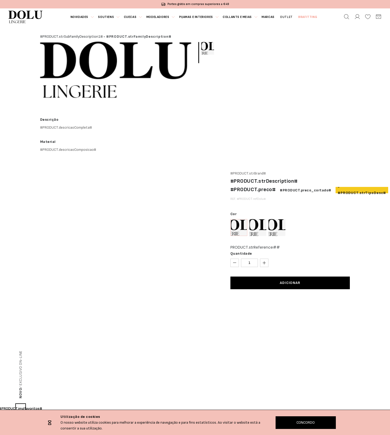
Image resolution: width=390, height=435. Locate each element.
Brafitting (308, 17)
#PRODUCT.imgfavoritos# (20, 408)
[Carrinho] (378, 17)
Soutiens (106, 17)
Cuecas (130, 17)
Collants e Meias (237, 17)
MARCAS (268, 17)
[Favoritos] (368, 17)
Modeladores (157, 17)
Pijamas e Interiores (196, 17)
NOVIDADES (78, 17)
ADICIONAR (290, 283)
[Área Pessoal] (357, 17)
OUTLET (287, 17)
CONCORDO (305, 422)
